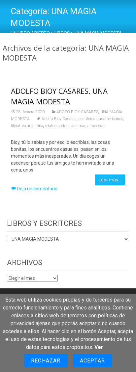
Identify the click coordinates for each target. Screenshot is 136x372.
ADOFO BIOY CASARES (77, 112)
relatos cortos (57, 125)
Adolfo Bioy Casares (59, 119)
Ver (98, 347)
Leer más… (110, 179)
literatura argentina (27, 125)
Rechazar (46, 361)
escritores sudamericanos (101, 119)
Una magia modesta (88, 125)
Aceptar (92, 361)
